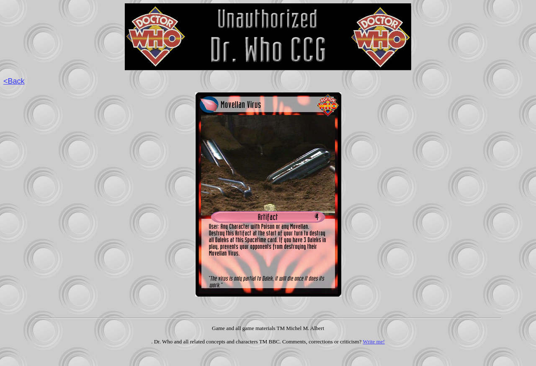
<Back (14, 81)
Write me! (374, 341)
